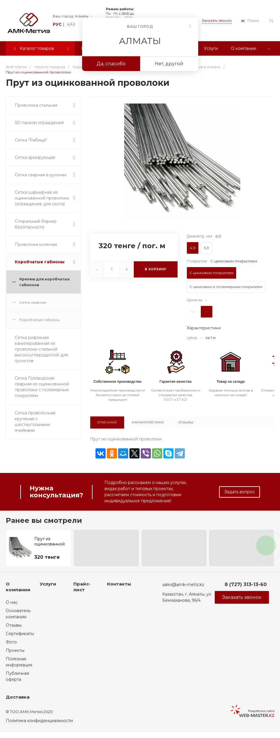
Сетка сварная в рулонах (40, 174)
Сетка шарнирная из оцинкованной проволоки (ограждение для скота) (42, 198)
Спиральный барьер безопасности (36, 224)
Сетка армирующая (35, 157)
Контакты (119, 584)
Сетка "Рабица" (31, 140)
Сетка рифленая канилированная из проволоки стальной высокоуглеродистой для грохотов (41, 349)
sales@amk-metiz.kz (183, 584)
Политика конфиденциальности (39, 720)
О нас (12, 602)
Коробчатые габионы (39, 261)
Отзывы (13, 625)
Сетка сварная (32, 302)
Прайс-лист (82, 586)
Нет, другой (169, 63)
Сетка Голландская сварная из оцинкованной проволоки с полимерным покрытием (42, 387)
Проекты (15, 650)
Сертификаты (20, 633)
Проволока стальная (36, 105)
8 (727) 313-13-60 (246, 584)
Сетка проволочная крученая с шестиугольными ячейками (35, 421)
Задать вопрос (239, 491)
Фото (11, 642)
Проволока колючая (36, 244)
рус (57, 24)
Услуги (48, 584)
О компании (18, 586)
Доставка (18, 697)
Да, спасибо (111, 63)
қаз (71, 24)
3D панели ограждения (39, 122)
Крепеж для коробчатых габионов (44, 282)
